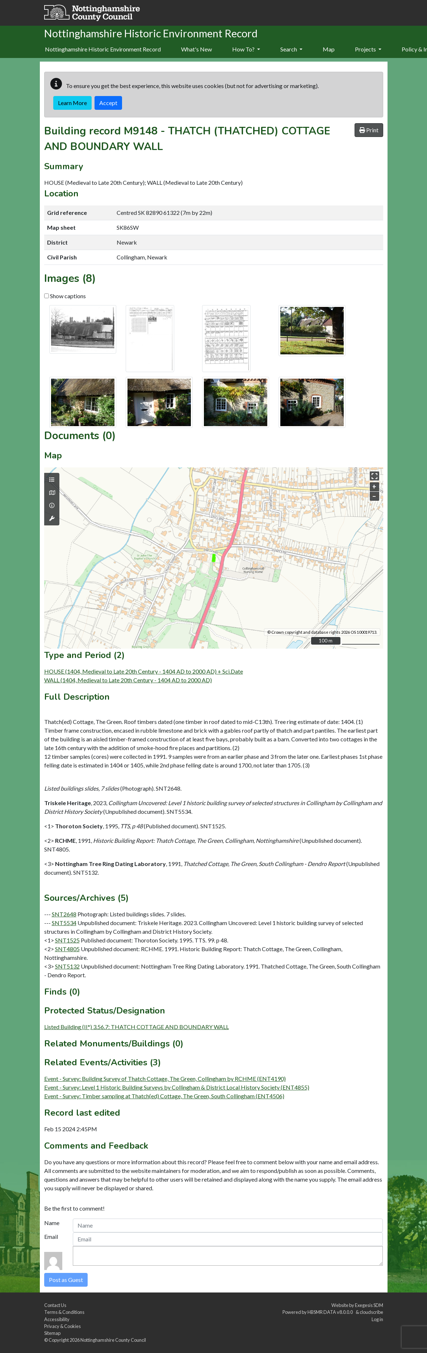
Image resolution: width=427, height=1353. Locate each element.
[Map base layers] (52, 492)
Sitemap (52, 1333)
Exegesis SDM (369, 1305)
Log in (377, 1319)
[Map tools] (52, 518)
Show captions (65, 295)
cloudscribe (371, 1312)
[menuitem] (196, 49)
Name (51, 1222)
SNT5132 (67, 966)
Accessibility (57, 1319)
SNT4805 (67, 948)
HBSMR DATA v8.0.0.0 (330, 1312)
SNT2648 (64, 914)
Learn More (72, 102)
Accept (108, 102)
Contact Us (55, 1305)
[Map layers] (52, 479)
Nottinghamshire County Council (113, 1340)
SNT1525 (67, 940)
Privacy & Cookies (62, 1326)
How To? (246, 49)
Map (329, 49)
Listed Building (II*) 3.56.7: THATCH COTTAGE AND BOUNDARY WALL (136, 1026)
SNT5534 (64, 922)
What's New (196, 49)
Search (291, 49)
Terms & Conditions (64, 1312)
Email (51, 1236)
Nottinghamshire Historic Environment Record (103, 49)
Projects (368, 49)
